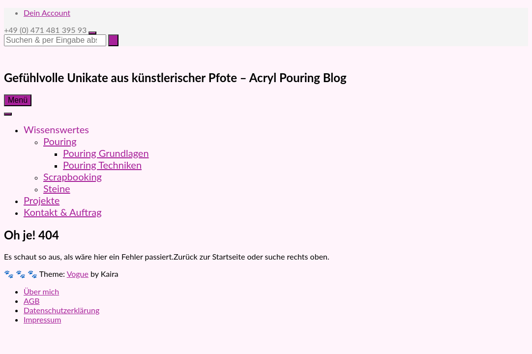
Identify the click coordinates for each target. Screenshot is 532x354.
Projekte (41, 200)
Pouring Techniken (102, 165)
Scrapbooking (72, 176)
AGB (32, 300)
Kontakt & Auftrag (63, 212)
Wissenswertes (56, 129)
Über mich (41, 291)
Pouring (60, 141)
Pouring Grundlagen (106, 153)
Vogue (78, 273)
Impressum (42, 319)
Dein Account (47, 12)
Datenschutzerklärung (61, 310)
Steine (56, 188)
